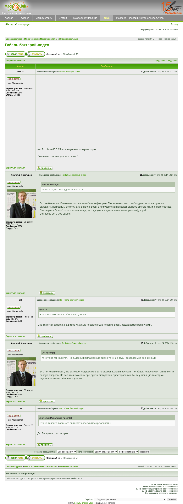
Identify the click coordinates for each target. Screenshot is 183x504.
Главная (8, 17)
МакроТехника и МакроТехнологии (40, 39)
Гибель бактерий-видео (27, 45)
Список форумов (14, 39)
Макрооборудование (85, 17)
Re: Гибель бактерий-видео (74, 175)
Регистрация (22, 24)
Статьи (63, 17)
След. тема (172, 61)
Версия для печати (16, 61)
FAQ (174, 24)
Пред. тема (160, 61)
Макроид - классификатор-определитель (140, 17)
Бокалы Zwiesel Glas (83, 503)
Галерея (24, 17)
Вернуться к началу (15, 168)
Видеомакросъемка (68, 39)
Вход (9, 24)
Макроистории (44, 17)
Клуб (106, 17)
